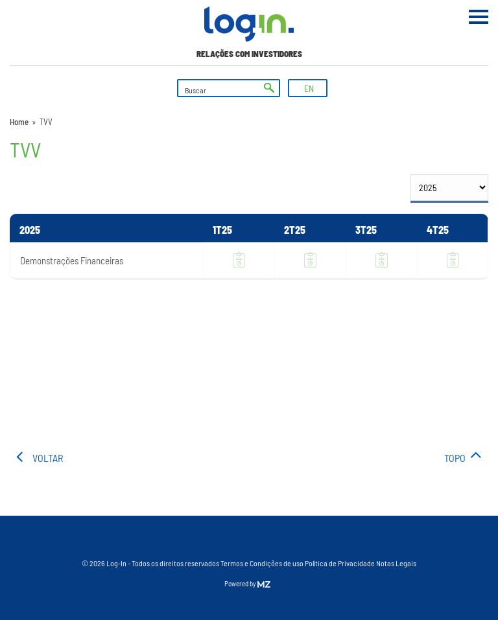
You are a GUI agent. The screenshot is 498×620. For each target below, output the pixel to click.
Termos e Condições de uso (261, 563)
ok (269, 88)
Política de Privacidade (340, 563)
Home (19, 122)
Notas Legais (396, 563)
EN (309, 88)
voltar (47, 458)
